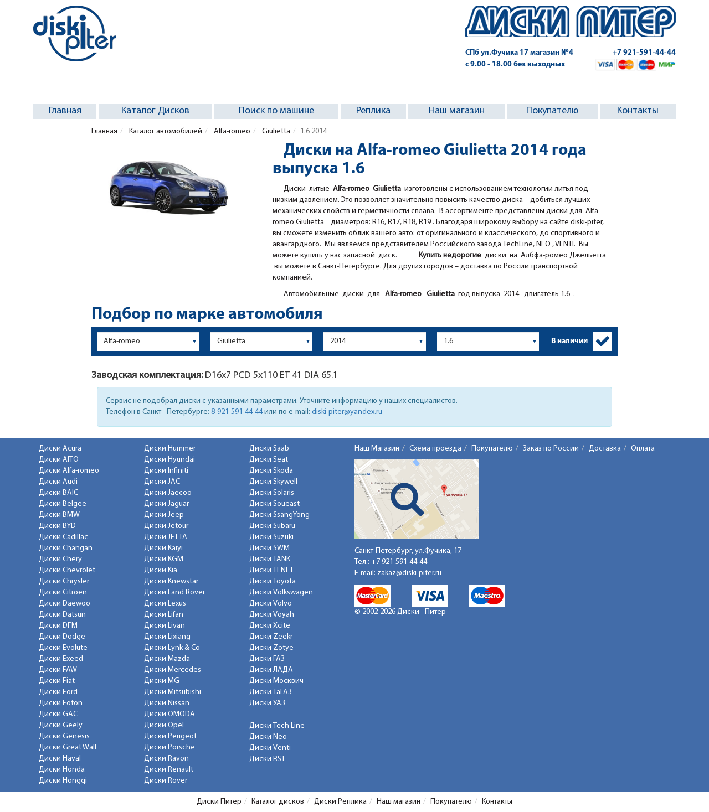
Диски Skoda (271, 471)
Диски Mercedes (172, 670)
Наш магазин (457, 111)
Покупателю (552, 111)
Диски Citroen (63, 592)
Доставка (605, 448)
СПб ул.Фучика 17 (519, 53)
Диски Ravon (166, 758)
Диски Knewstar (171, 581)
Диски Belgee (62, 504)
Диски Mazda (167, 659)
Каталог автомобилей (164, 131)
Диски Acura (60, 448)
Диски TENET (271, 570)
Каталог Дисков (155, 111)
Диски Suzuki (271, 537)
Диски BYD (57, 526)
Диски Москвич (276, 681)
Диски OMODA (169, 714)
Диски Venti (270, 748)
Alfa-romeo (231, 131)
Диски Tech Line (277, 726)
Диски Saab (269, 448)
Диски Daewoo (64, 603)
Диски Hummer (170, 448)
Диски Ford (58, 692)
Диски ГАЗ (267, 659)
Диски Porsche (169, 747)
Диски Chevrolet (67, 570)
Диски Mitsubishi (172, 692)
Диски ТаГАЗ (270, 692)
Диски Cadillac (63, 537)
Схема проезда (435, 448)
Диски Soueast (274, 504)
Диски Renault (168, 770)
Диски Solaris (271, 493)
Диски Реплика (340, 802)
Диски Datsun (62, 615)
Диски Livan (164, 626)
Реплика (373, 111)
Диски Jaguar (166, 504)
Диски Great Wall (67, 747)
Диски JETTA (165, 537)
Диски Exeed (61, 659)
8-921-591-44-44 (237, 412)
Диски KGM (163, 559)
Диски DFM (58, 626)
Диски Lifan (163, 615)
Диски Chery (60, 559)
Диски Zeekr (270, 637)
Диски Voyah (271, 615)
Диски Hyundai (169, 460)
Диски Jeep (164, 515)
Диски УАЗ (267, 703)
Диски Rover (165, 781)
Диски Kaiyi (163, 548)
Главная (65, 111)
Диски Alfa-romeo (69, 471)
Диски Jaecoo (168, 493)
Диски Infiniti (166, 471)
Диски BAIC (58, 493)
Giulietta (275, 131)
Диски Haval (60, 758)
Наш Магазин (376, 448)
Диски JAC (162, 482)
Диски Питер (219, 802)
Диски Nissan (166, 703)
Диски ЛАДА (271, 670)
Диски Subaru (272, 526)
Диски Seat (268, 460)
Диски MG (161, 681)
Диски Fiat (57, 681)
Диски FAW (58, 670)
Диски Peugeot (170, 736)
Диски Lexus (165, 603)
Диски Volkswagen (281, 592)
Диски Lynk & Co (172, 648)
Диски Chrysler (64, 581)
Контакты (638, 111)
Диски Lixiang (167, 637)
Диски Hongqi (63, 781)
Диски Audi (58, 482)
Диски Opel (164, 725)
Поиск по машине (276, 111)
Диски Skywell (273, 482)
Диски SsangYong (279, 515)
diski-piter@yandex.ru (347, 412)
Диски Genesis (64, 736)
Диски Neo (268, 737)
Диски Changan (66, 548)
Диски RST (267, 759)
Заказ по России (551, 448)
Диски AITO (59, 460)
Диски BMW (59, 515)
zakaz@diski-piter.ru (409, 573)
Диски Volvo (270, 603)
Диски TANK (269, 559)
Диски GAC (58, 714)
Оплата (643, 448)
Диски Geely (61, 725)
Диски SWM (269, 548)
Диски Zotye (271, 648)
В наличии (569, 341)
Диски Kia (160, 570)
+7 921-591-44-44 (644, 53)
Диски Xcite (269, 626)
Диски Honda (62, 770)
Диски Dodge (62, 637)
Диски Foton (61, 703)
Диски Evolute (63, 648)
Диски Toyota (272, 581)
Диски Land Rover (174, 592)
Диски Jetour (166, 526)
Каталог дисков (277, 802)
